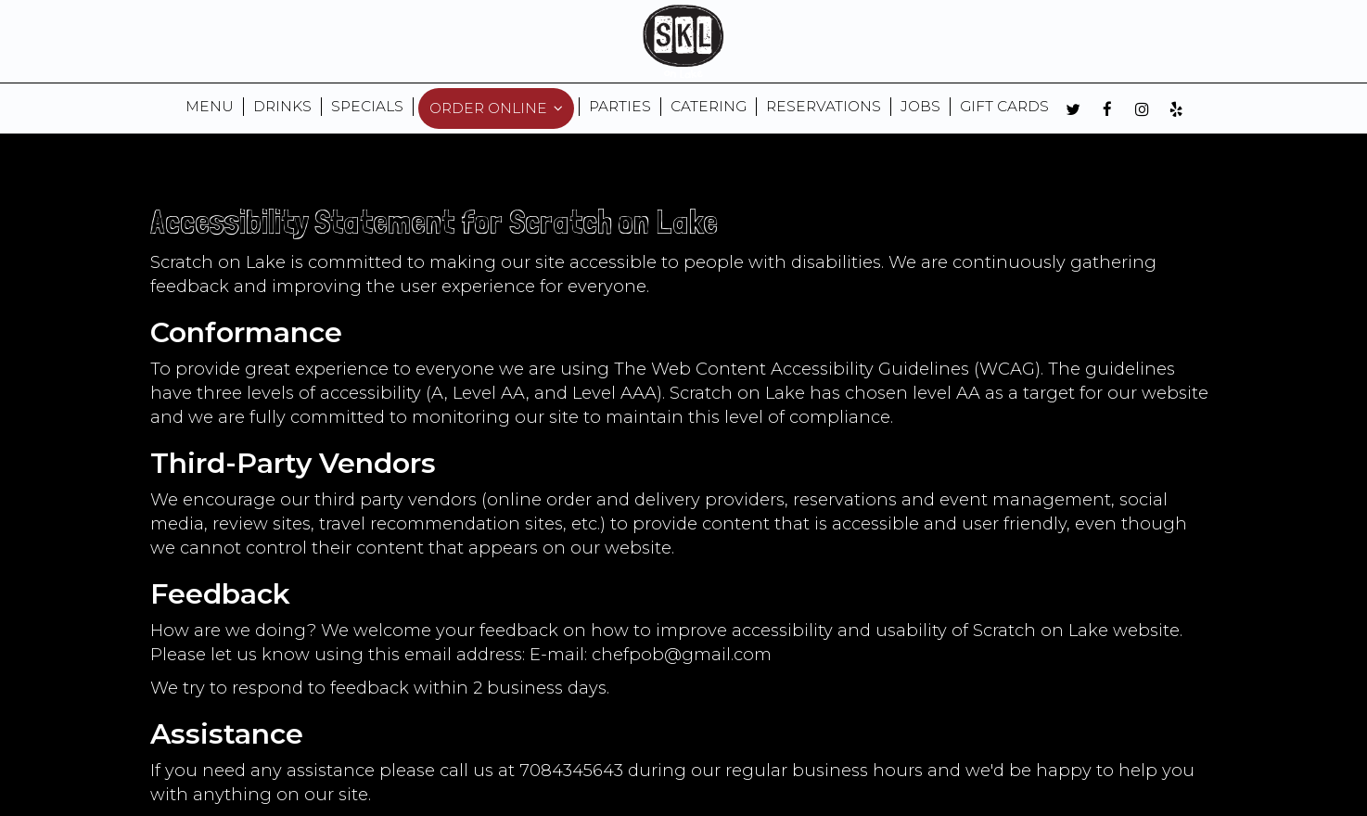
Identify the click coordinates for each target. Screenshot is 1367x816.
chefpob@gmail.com (682, 654)
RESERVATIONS (823, 106)
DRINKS (282, 106)
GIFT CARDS (1004, 106)
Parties (620, 106)
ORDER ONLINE (496, 108)
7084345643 (571, 770)
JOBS (920, 106)
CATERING (709, 106)
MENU (209, 106)
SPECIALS (367, 106)
